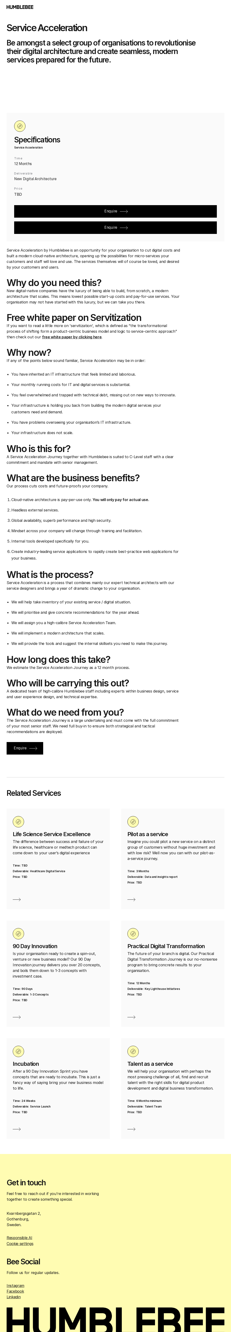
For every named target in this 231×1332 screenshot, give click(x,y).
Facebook (15, 1291)
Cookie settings (20, 1243)
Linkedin (14, 1297)
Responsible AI (19, 1237)
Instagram (15, 1285)
